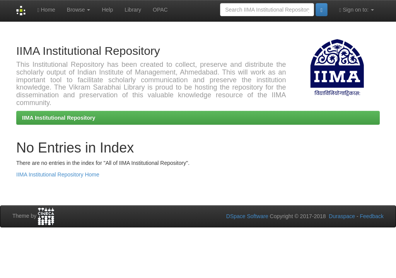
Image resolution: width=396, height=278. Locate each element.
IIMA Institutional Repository (58, 118)
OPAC (160, 10)
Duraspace (342, 216)
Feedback (372, 216)
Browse (78, 10)
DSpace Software (247, 216)
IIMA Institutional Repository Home (57, 174)
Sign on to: (356, 10)
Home (46, 10)
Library (133, 10)
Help (107, 10)
